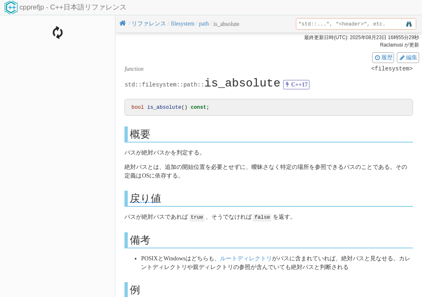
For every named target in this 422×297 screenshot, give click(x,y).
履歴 (383, 57)
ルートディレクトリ (246, 258)
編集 (408, 57)
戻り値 (145, 198)
